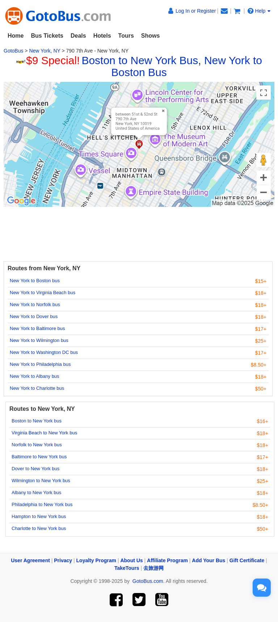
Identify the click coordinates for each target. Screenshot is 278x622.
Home (16, 36)
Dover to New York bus (35, 468)
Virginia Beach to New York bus (44, 432)
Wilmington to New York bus (41, 480)
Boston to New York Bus (139, 60)
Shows (150, 36)
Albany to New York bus (36, 492)
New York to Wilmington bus (39, 340)
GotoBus (13, 51)
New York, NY (44, 51)
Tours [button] (126, 36)
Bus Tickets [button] (47, 36)
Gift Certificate (246, 560)
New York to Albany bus (34, 376)
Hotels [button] (102, 36)
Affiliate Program (167, 560)
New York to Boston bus (35, 280)
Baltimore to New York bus (39, 456)
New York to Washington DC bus (44, 352)
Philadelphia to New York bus (42, 504)
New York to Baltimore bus (37, 328)
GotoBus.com (147, 581)
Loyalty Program (96, 560)
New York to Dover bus (34, 316)
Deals (78, 36)
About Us (131, 560)
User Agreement (30, 560)
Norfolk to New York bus (37, 444)
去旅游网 (153, 568)
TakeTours (126, 568)
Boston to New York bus (37, 420)
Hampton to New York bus (39, 516)
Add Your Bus (208, 560)
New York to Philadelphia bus (40, 364)
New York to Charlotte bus (37, 388)
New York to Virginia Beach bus (42, 292)
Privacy (63, 560)
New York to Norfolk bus (35, 304)
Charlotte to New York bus (39, 528)
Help (259, 11)
